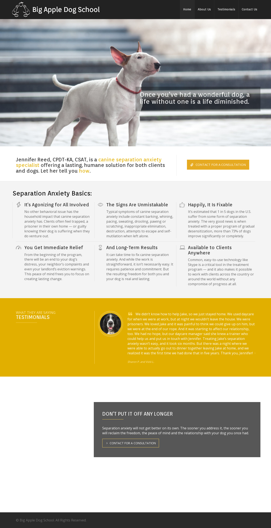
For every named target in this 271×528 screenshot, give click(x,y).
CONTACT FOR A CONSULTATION (218, 164)
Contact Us (249, 9)
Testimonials (226, 9)
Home (187, 9)
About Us (204, 9)
